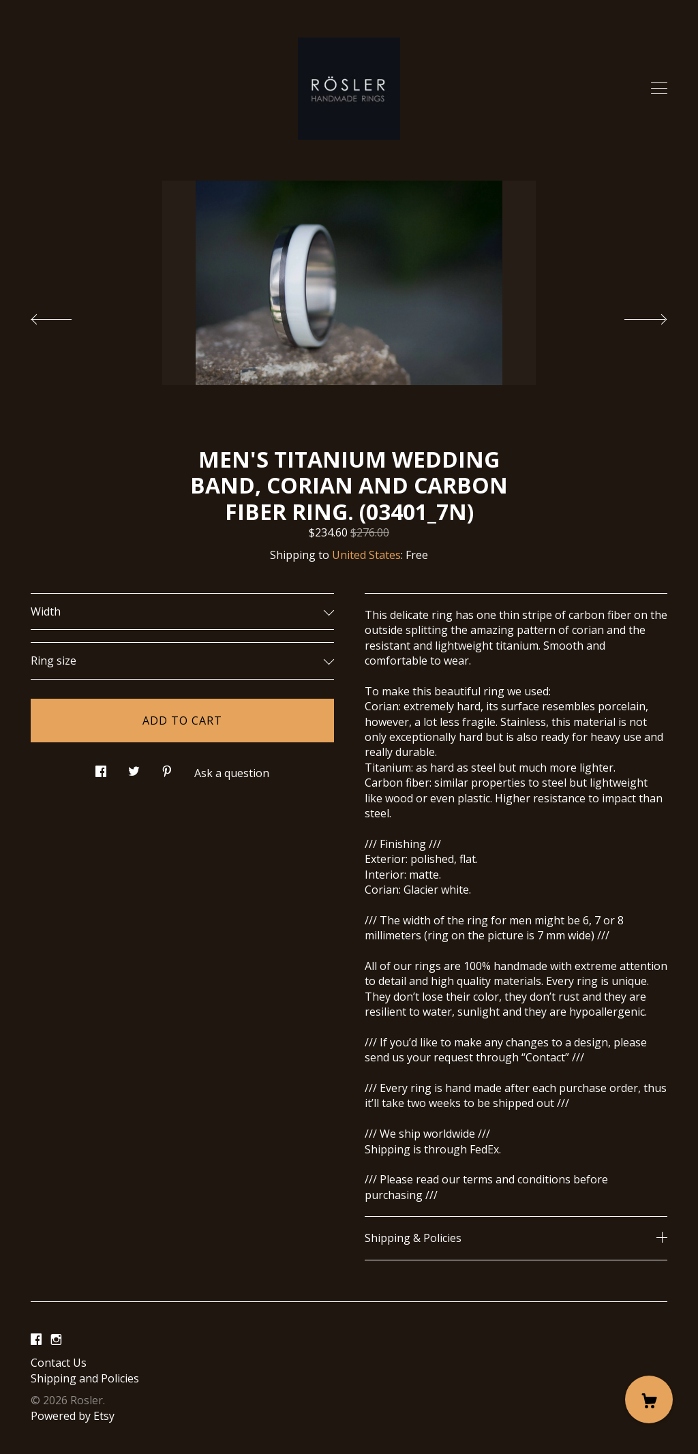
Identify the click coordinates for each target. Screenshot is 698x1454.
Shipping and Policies (85, 1378)
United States (366, 554)
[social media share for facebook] (100, 767)
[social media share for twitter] (134, 767)
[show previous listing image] (65, 316)
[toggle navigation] (659, 88)
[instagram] (56, 1340)
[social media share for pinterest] (167, 767)
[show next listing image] (633, 316)
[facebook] (36, 1340)
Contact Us (59, 1362)
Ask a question (231, 773)
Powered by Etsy (73, 1415)
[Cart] (649, 1399)
